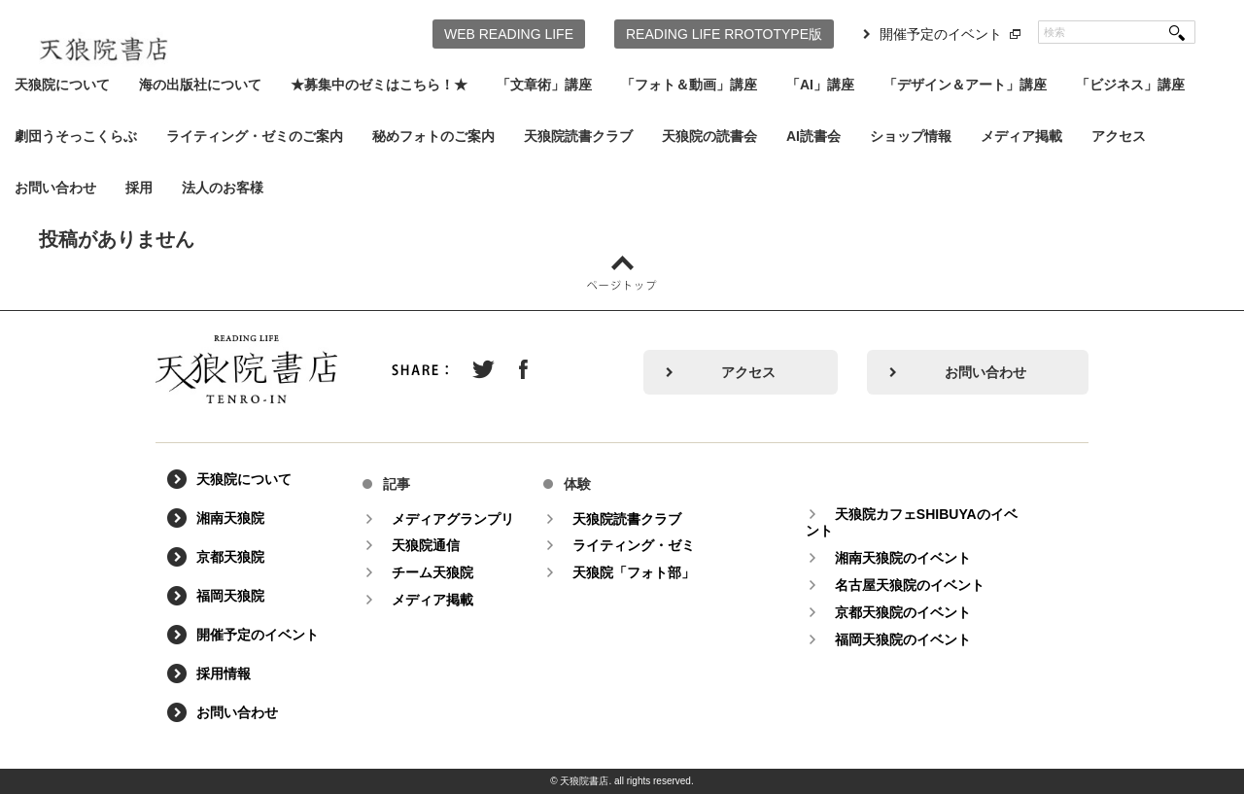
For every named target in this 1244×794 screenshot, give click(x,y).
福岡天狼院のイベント (903, 639)
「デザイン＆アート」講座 (965, 84)
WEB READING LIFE (508, 34)
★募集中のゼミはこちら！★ (379, 84)
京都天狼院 (230, 558)
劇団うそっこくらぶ (76, 136)
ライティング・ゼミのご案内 (254, 136)
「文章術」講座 (544, 84)
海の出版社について (200, 84)
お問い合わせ (55, 187)
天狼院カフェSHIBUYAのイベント (912, 522)
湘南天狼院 (230, 519)
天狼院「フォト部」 (633, 572)
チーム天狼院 (432, 572)
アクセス (1118, 136)
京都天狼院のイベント (903, 612)
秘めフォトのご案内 (433, 136)
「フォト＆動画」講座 (689, 84)
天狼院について (62, 84)
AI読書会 (813, 136)
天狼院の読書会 (709, 136)
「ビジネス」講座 (1130, 84)
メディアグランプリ (453, 519)
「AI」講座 (820, 84)
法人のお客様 (222, 187)
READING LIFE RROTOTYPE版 (724, 34)
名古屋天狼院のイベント (910, 585)
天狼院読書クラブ (578, 136)
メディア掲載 (1021, 136)
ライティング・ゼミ (633, 545)
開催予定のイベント (941, 34)
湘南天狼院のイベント (903, 558)
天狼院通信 (426, 545)
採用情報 (223, 674)
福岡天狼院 (230, 596)
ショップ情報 (910, 136)
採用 (139, 187)
